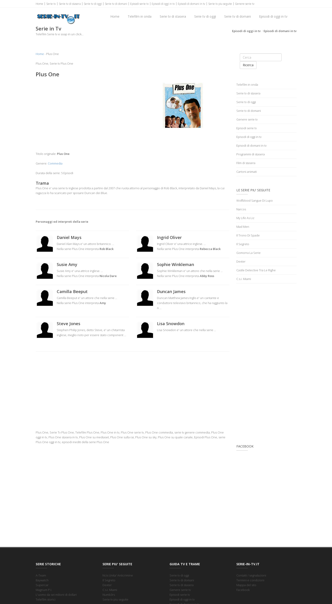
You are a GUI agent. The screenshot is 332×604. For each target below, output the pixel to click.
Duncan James (171, 291)
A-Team (41, 575)
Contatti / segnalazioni (251, 575)
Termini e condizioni (250, 580)
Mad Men (242, 227)
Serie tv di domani (116, 4)
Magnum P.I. (44, 590)
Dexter (241, 261)
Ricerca (248, 65)
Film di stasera (245, 163)
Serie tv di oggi (93, 4)
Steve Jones (68, 323)
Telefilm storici (45, 599)
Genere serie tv (244, 4)
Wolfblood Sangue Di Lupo (254, 200)
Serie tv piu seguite (220, 4)
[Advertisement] (82, 114)
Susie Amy (67, 264)
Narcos (241, 209)
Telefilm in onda (139, 16)
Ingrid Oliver (169, 237)
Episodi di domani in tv (191, 4)
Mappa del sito (246, 585)
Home (39, 4)
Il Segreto (242, 244)
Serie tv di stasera (70, 4)
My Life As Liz (245, 218)
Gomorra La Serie (248, 253)
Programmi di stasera (250, 154)
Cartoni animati (246, 172)
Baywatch (42, 580)
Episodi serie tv (139, 4)
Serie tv (51, 4)
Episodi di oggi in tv (163, 4)
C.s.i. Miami (243, 279)
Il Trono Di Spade (248, 235)
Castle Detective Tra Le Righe (256, 270)
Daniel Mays (69, 237)
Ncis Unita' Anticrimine (118, 575)
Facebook (243, 590)
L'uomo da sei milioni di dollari (56, 595)
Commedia (55, 163)
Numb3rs (109, 595)
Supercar (42, 585)
